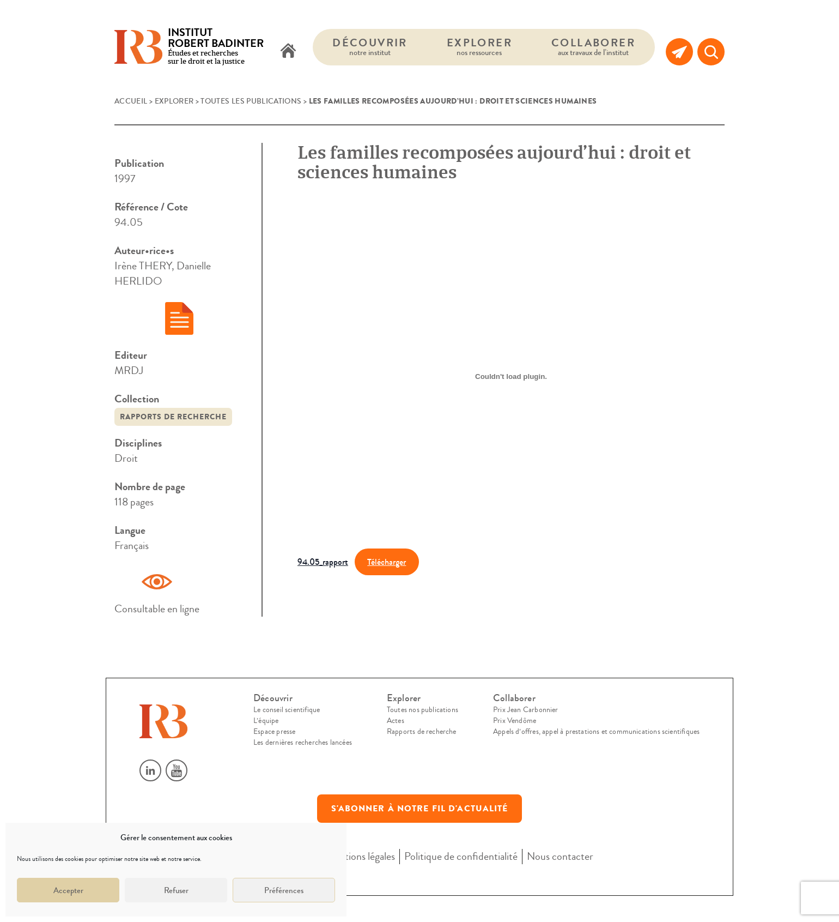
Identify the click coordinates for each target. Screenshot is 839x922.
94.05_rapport (322, 562)
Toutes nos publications (422, 709)
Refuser (176, 890)
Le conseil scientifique (286, 709)
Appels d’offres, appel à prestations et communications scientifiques (596, 731)
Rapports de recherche (173, 417)
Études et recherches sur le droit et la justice (216, 47)
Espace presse (274, 731)
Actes (395, 720)
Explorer (479, 46)
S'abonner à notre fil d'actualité (419, 808)
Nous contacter (560, 856)
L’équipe (265, 720)
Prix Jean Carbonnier (525, 709)
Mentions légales (360, 856)
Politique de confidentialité (461, 856)
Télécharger (386, 562)
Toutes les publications (250, 101)
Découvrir (370, 46)
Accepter (68, 890)
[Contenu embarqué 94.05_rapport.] (511, 376)
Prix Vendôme (514, 720)
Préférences (283, 890)
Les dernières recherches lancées (302, 742)
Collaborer (593, 46)
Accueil (130, 101)
